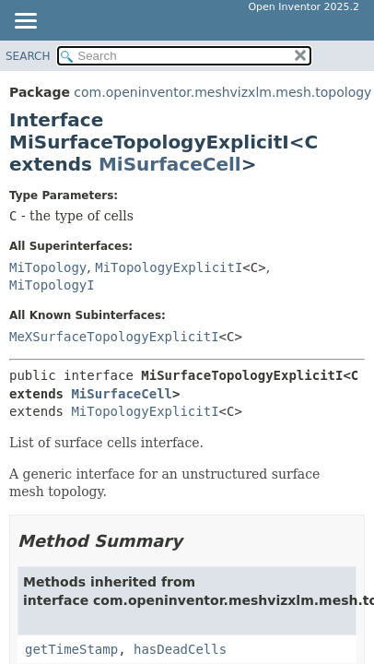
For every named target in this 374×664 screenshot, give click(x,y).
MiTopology (48, 267)
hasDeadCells (180, 649)
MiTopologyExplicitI (168, 267)
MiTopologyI (52, 285)
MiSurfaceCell (170, 164)
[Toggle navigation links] (25, 22)
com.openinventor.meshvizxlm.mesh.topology (222, 92)
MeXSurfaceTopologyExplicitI (114, 336)
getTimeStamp (71, 649)
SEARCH (28, 56)
